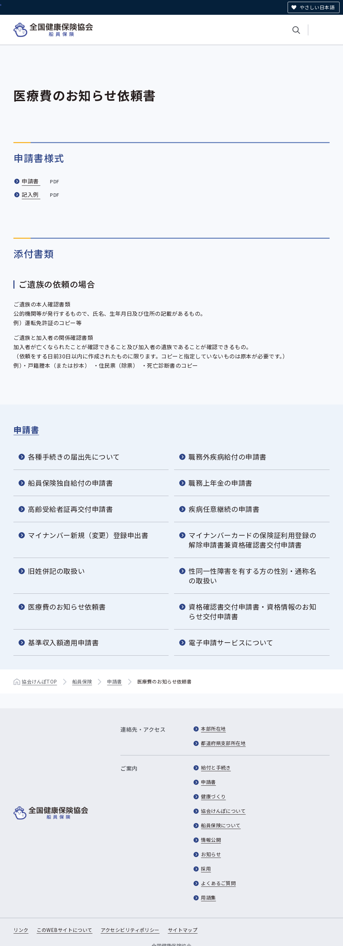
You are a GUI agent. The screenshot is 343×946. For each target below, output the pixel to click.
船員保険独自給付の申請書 (70, 483)
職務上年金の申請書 (220, 483)
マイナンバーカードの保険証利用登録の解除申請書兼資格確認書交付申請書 (252, 540)
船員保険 (82, 681)
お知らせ (211, 854)
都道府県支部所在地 (223, 743)
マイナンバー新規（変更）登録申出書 (88, 535)
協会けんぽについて (223, 810)
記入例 (41, 194)
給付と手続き (216, 767)
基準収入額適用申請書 (63, 642)
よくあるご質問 (218, 883)
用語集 (208, 897)
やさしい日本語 (317, 7)
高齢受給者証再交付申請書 (70, 509)
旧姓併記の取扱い (56, 571)
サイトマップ (183, 929)
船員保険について (220, 825)
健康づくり (213, 796)
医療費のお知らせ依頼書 (67, 607)
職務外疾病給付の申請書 (228, 457)
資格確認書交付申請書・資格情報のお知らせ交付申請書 (252, 611)
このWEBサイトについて (65, 929)
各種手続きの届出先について (74, 457)
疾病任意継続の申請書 (224, 509)
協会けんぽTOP (39, 681)
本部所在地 (213, 728)
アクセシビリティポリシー (130, 929)
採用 (206, 868)
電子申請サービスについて (231, 642)
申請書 (41, 181)
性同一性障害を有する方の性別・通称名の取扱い (252, 575)
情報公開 (211, 839)
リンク (20, 929)
